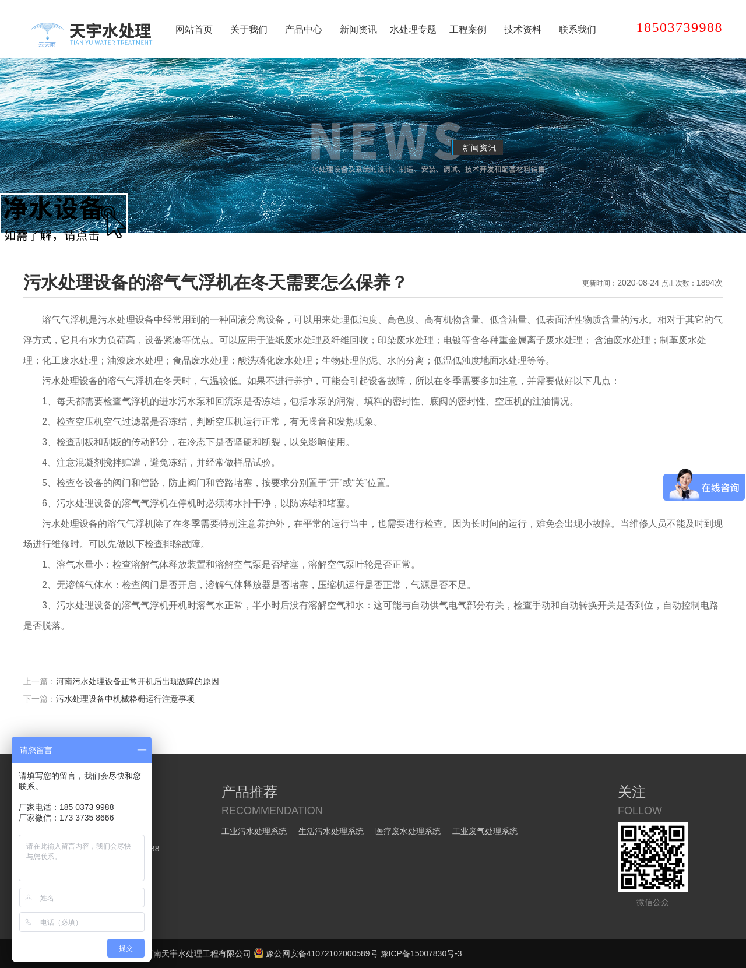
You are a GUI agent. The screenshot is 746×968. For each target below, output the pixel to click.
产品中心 (303, 29)
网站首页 (194, 29)
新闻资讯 (358, 29)
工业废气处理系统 (485, 831)
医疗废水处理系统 (408, 831)
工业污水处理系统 (254, 831)
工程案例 (468, 29)
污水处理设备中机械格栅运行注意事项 (125, 698)
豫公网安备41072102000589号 (316, 953)
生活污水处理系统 (331, 831)
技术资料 (522, 29)
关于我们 (249, 29)
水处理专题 (413, 29)
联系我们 (577, 29)
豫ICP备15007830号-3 (421, 953)
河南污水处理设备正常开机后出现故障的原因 (137, 681)
